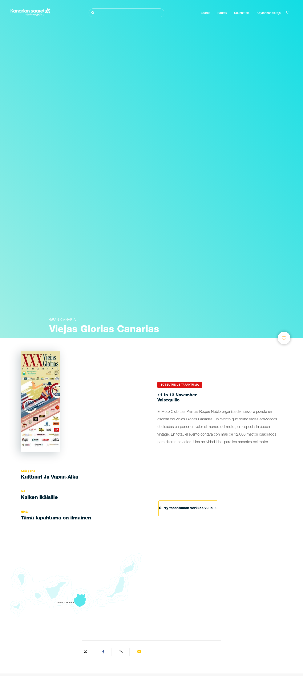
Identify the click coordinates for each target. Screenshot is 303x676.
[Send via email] (139, 652)
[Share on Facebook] (103, 652)
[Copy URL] (121, 652)
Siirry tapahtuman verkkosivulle (188, 508)
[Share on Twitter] (85, 652)
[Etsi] (126, 12)
